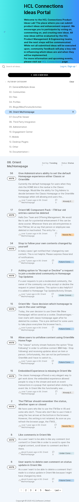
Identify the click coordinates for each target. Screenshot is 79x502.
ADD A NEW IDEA (39, 75)
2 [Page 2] (25, 490)
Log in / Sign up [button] (68, 66)
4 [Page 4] (35, 490)
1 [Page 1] (21, 490)
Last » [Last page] (58, 490)
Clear (71, 82)
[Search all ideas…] (23, 66)
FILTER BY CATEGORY (16, 82)
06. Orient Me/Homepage (34, 201)
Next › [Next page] (48, 490)
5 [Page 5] (40, 490)
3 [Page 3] (30, 490)
